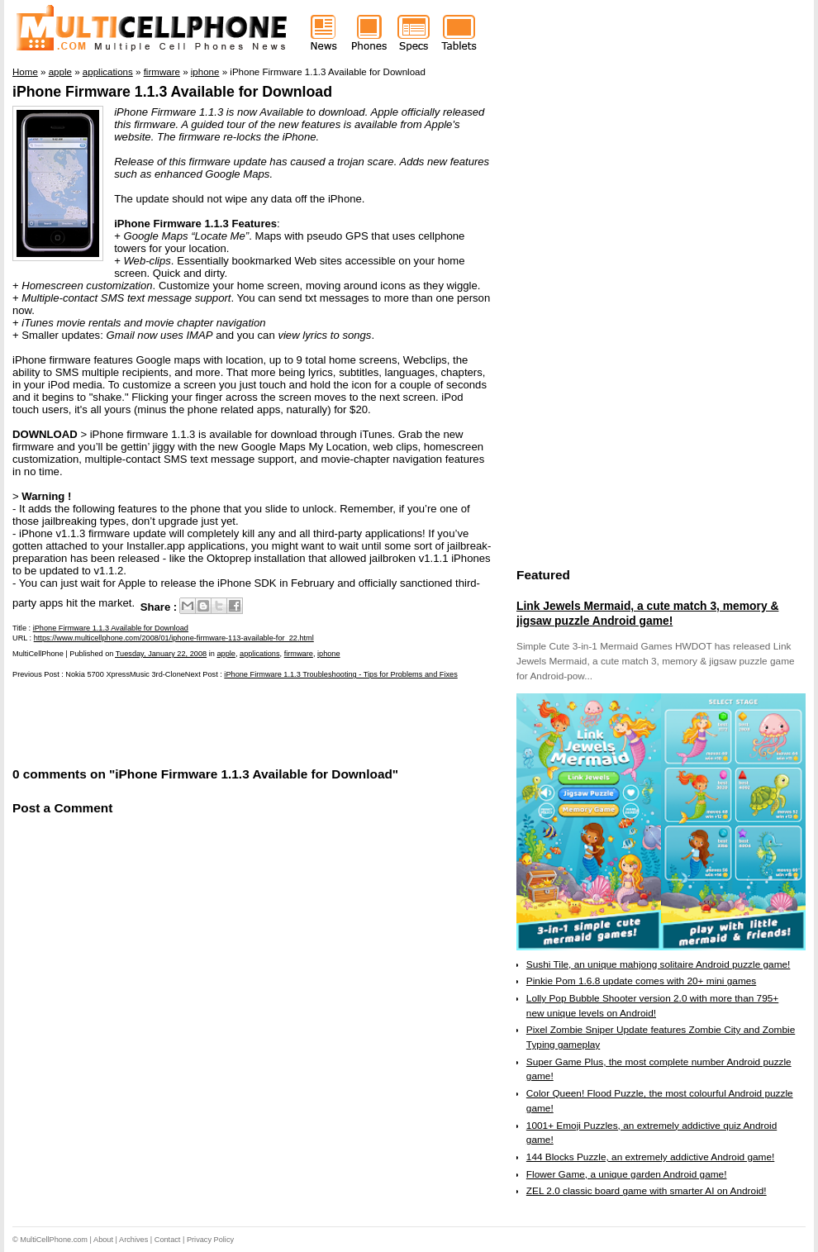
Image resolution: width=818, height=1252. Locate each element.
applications (260, 654)
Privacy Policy (210, 1239)
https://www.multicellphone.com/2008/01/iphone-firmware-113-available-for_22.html (174, 638)
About (103, 1239)
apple (225, 654)
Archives (133, 1239)
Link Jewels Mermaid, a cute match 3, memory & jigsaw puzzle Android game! (647, 613)
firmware (298, 654)
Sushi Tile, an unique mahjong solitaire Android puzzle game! (658, 964)
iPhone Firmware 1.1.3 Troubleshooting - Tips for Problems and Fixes (340, 674)
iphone (328, 654)
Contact (168, 1239)
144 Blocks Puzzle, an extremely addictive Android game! (650, 1157)
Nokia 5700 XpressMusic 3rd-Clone (125, 674)
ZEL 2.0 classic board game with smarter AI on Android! (646, 1191)
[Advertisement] (205, 721)
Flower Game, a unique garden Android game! (626, 1174)
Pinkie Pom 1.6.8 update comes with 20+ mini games (641, 981)
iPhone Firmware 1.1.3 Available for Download (172, 91)
